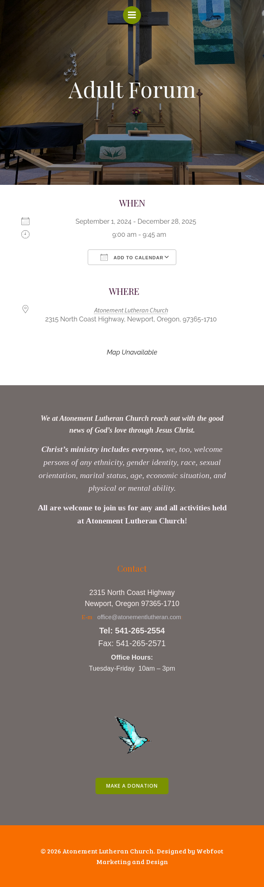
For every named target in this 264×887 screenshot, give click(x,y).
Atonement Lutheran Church (131, 310)
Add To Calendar (131, 257)
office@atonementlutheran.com (139, 617)
